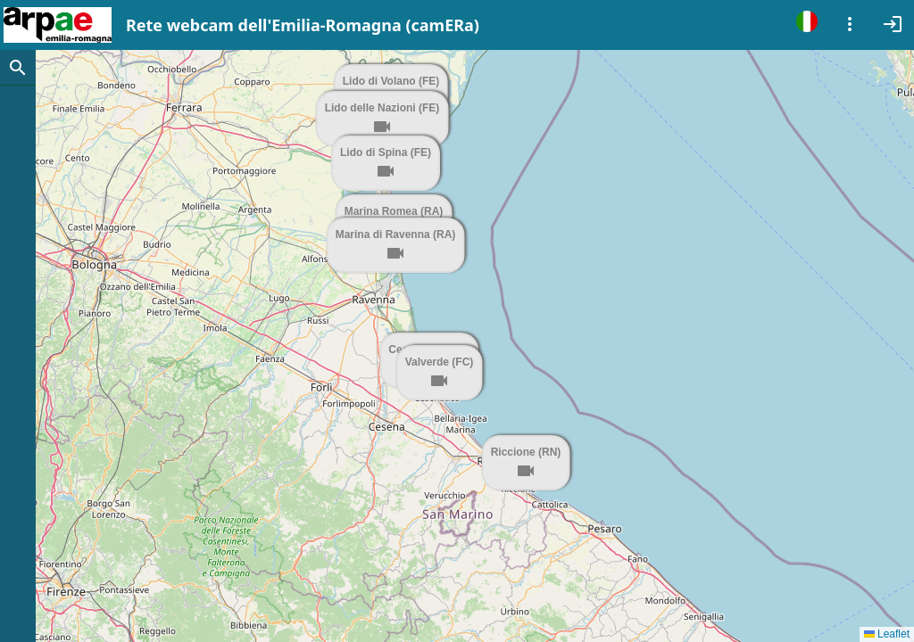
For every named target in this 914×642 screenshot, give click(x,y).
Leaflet (887, 634)
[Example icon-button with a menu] (849, 21)
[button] (531, 494)
